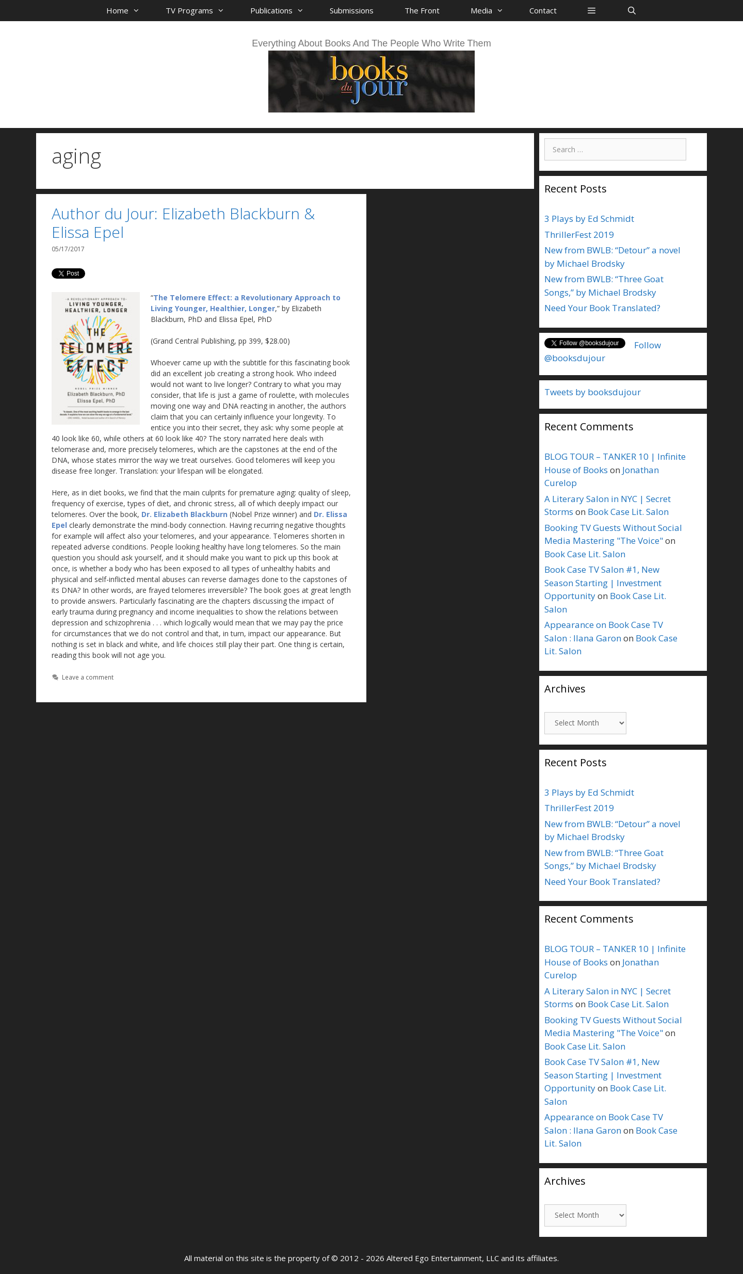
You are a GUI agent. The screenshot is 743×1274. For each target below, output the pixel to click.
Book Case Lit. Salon (628, 512)
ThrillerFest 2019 (579, 234)
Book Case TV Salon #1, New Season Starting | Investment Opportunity (602, 582)
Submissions (352, 10)
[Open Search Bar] (631, 10)
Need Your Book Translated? (602, 308)
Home (128, 10)
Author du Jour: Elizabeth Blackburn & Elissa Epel (183, 223)
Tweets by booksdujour (592, 392)
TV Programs (200, 10)
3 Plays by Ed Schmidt (589, 218)
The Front (422, 10)
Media (492, 10)
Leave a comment (88, 677)
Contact (543, 10)
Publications (282, 10)
